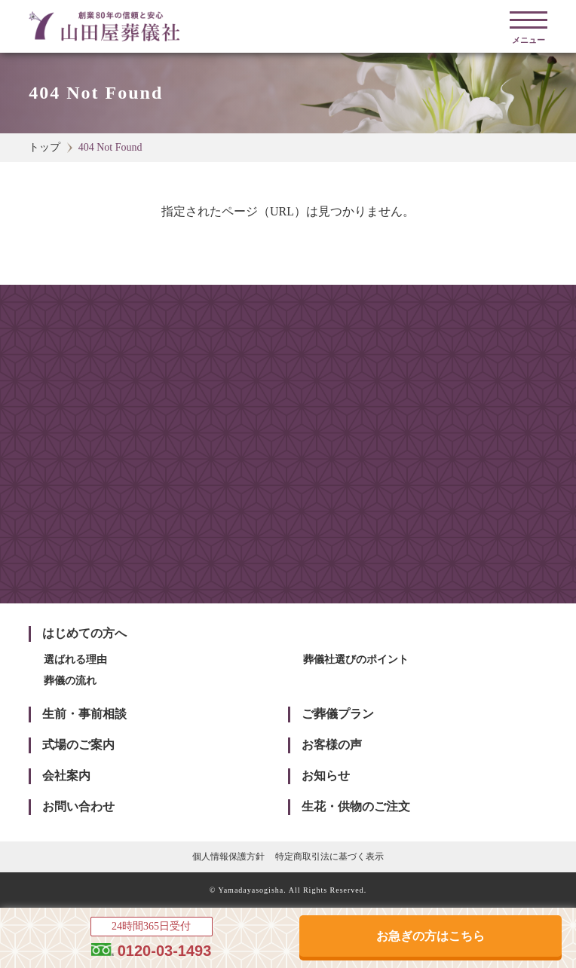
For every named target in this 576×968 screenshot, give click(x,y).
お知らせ (326, 775)
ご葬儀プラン (338, 713)
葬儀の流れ (70, 680)
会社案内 (66, 775)
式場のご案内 (78, 744)
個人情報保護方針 (228, 856)
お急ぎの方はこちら (430, 936)
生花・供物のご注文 (356, 806)
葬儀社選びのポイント (356, 659)
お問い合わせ (78, 806)
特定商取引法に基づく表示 (329, 856)
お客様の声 (332, 744)
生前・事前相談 (84, 713)
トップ (44, 147)
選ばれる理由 (75, 659)
